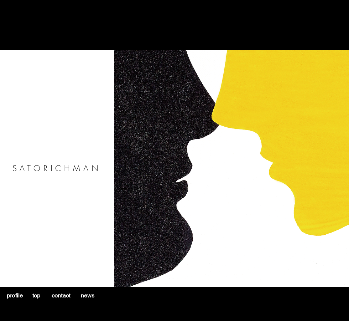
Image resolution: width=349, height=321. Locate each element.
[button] (231, 168)
